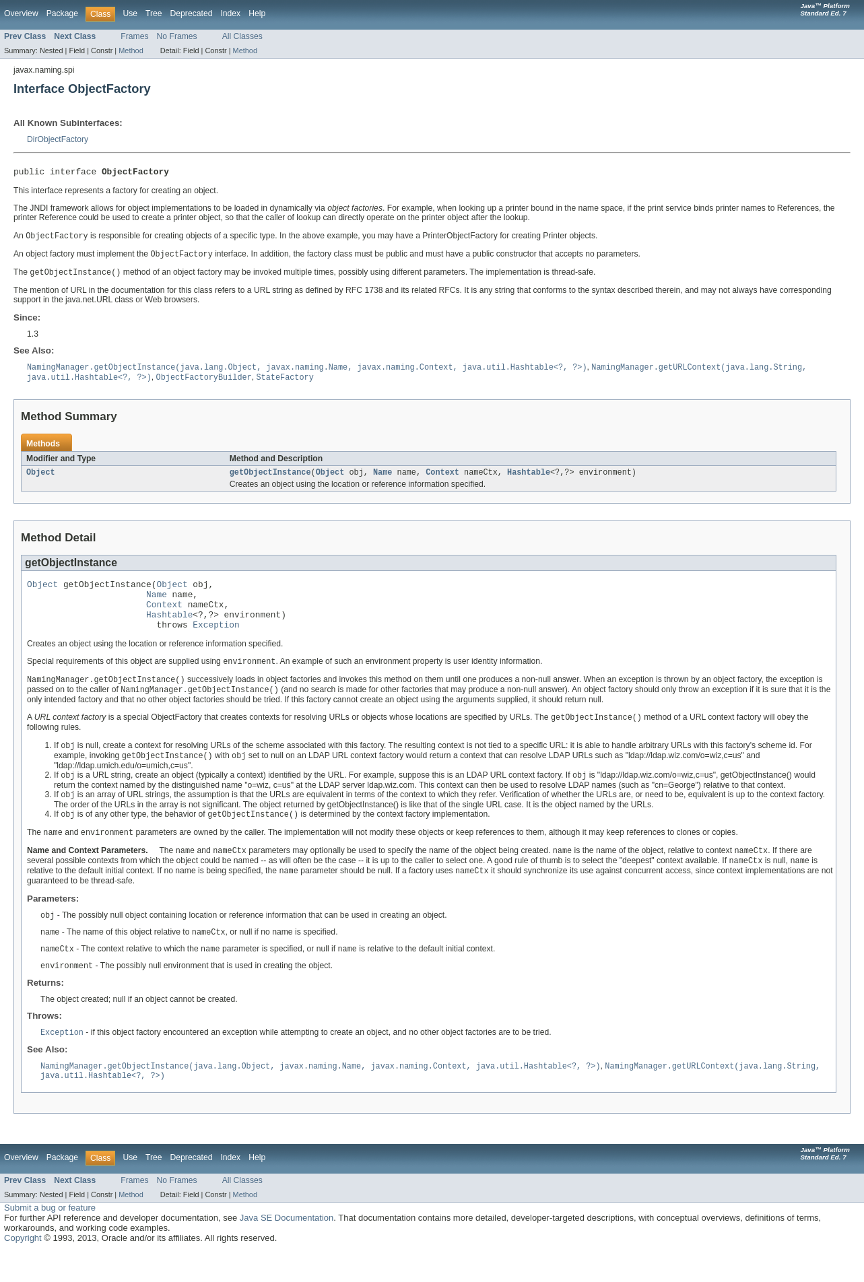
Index (230, 13)
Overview (21, 13)
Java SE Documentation (286, 1249)
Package (62, 13)
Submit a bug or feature (50, 1239)
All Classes (242, 36)
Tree (153, 13)
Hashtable (528, 478)
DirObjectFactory (57, 139)
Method (131, 50)
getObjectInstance (270, 478)
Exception (216, 641)
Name (382, 478)
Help (256, 13)
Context (442, 478)
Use (130, 13)
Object (40, 478)
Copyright (23, 1269)
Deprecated (191, 13)
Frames (134, 36)
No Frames (177, 36)
